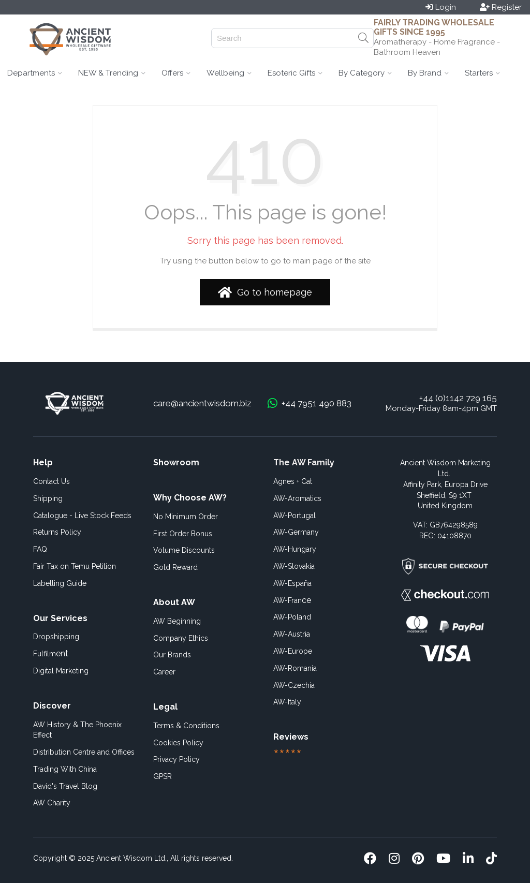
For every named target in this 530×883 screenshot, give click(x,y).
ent (50, 653)
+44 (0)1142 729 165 (458, 398)
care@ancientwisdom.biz (202, 403)
